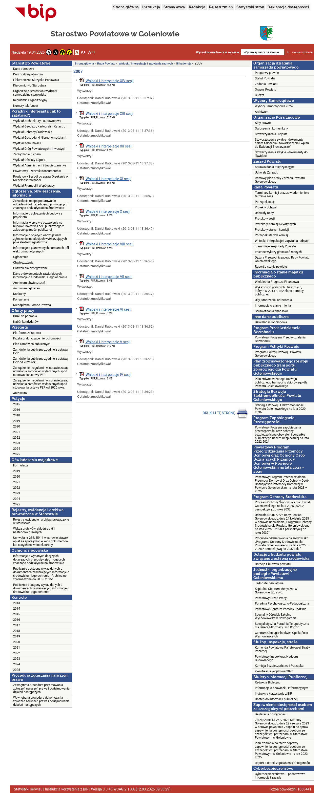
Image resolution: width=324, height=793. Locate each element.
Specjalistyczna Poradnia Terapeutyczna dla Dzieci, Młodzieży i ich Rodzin (282, 625)
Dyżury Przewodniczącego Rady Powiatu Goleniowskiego (282, 259)
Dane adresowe (23, 69)
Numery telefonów (25, 106)
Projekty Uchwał (266, 207)
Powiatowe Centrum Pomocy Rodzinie (280, 609)
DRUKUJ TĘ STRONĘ (225, 413)
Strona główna (126, 7)
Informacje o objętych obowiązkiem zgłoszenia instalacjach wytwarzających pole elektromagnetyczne (40, 238)
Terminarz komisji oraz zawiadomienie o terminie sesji (282, 194)
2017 (16, 625)
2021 (16, 432)
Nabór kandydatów (25, 322)
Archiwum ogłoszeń (26, 288)
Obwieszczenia (23, 262)
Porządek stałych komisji (272, 235)
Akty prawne (263, 123)
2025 (16, 454)
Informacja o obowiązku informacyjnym (281, 688)
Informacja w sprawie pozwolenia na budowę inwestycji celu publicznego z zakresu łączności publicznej (38, 226)
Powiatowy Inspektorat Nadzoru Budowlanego (276, 658)
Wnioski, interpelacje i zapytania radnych (146, 63)
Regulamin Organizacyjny (30, 100)
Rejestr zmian (221, 7)
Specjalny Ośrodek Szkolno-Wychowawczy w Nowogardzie (275, 616)
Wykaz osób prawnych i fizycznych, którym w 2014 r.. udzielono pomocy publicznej (279, 291)
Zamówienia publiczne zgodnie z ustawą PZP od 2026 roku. (40, 360)
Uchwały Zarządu (266, 172)
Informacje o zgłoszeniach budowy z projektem (37, 215)
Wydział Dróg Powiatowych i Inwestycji (39, 149)
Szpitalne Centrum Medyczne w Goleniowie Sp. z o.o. (276, 590)
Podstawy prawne (267, 73)
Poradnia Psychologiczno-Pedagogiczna (282, 603)
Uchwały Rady (264, 213)
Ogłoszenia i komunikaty (271, 128)
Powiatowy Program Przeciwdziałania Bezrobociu (280, 339)
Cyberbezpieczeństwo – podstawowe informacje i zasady (280, 775)
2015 (16, 404)
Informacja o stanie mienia (273, 305)
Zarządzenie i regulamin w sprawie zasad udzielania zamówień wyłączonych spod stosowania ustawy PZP (41, 371)
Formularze (20, 465)
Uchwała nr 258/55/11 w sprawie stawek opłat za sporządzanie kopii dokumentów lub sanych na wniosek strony (40, 541)
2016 (16, 410)
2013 (16, 603)
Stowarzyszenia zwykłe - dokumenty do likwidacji (281, 154)
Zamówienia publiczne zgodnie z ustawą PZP (40, 351)
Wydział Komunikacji (27, 143)
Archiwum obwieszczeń (29, 283)
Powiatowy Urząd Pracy (271, 598)
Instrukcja (151, 7)
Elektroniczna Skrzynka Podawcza (36, 80)
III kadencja (183, 63)
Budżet (259, 95)
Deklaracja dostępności (288, 7)
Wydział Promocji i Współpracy (34, 185)
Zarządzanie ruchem (27, 154)
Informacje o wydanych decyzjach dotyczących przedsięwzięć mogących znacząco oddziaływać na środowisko (39, 559)
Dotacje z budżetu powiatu (273, 564)
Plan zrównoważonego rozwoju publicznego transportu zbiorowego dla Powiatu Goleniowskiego (281, 382)
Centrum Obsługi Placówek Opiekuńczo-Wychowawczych (282, 634)
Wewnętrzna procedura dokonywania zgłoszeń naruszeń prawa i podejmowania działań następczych (41, 701)
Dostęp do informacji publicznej (276, 699)
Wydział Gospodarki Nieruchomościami (39, 137)
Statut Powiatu (265, 78)
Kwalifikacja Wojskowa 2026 (274, 671)
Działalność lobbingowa (271, 322)
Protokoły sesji (265, 218)
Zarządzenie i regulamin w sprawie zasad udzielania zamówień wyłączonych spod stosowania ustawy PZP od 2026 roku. (41, 384)
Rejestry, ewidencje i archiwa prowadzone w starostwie (41, 521)
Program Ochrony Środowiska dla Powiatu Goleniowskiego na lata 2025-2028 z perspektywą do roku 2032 (283, 506)
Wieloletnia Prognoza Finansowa (277, 282)
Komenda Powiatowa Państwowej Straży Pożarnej (282, 649)
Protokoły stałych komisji (272, 229)
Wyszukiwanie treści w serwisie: (218, 52)
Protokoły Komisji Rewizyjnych (275, 224)
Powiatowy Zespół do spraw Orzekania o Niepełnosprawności (40, 178)
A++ (91, 52)
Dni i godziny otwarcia (28, 74)
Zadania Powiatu (266, 84)
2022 (16, 437)
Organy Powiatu (265, 89)
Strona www (174, 7)
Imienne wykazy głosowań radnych (278, 252)
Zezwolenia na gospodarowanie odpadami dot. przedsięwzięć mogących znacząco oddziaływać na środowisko (40, 204)
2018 (16, 415)
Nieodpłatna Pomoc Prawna (32, 305)
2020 (16, 426)
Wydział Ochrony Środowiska (32, 132)
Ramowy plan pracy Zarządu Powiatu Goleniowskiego (280, 179)
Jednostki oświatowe (269, 583)
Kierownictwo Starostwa (29, 85)
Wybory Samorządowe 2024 (274, 106)
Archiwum (20, 393)
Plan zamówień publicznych (32, 344)
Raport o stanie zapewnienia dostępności (282, 763)
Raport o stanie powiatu (271, 266)
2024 (16, 449)
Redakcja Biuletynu (267, 682)
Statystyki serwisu (28, 789)
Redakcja (197, 7)
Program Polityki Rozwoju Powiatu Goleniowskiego (278, 353)
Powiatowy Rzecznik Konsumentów (37, 171)
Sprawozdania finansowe (272, 311)
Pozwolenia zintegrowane (30, 268)
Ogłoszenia (20, 257)
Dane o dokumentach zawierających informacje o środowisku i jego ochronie (40, 275)
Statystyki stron (250, 7)
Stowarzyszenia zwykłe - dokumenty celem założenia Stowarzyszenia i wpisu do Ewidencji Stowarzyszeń (282, 143)
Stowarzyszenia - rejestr (271, 134)
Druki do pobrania (25, 316)
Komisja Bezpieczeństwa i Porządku (279, 666)
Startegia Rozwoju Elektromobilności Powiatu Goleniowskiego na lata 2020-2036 (280, 408)
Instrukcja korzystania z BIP (273, 693)
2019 (16, 421)
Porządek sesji (265, 202)
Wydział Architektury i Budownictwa (37, 121)
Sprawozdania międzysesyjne (275, 167)
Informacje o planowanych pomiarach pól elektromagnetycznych (41, 249)
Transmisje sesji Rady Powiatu (275, 246)
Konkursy (19, 294)
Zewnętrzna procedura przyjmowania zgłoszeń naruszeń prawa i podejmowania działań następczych (41, 688)
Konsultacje (21, 299)
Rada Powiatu (106, 63)
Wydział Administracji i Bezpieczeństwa (39, 165)
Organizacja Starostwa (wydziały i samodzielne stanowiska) (35, 92)
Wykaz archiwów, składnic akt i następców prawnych (34, 530)
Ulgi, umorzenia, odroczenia (273, 300)
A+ (83, 52)
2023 (16, 443)
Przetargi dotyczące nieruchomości (37, 338)
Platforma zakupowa (27, 333)
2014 (16, 608)
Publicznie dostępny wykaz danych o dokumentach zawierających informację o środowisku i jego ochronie (41, 588)
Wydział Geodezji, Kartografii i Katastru (39, 126)
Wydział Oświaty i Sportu (30, 160)
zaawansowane (302, 52)
